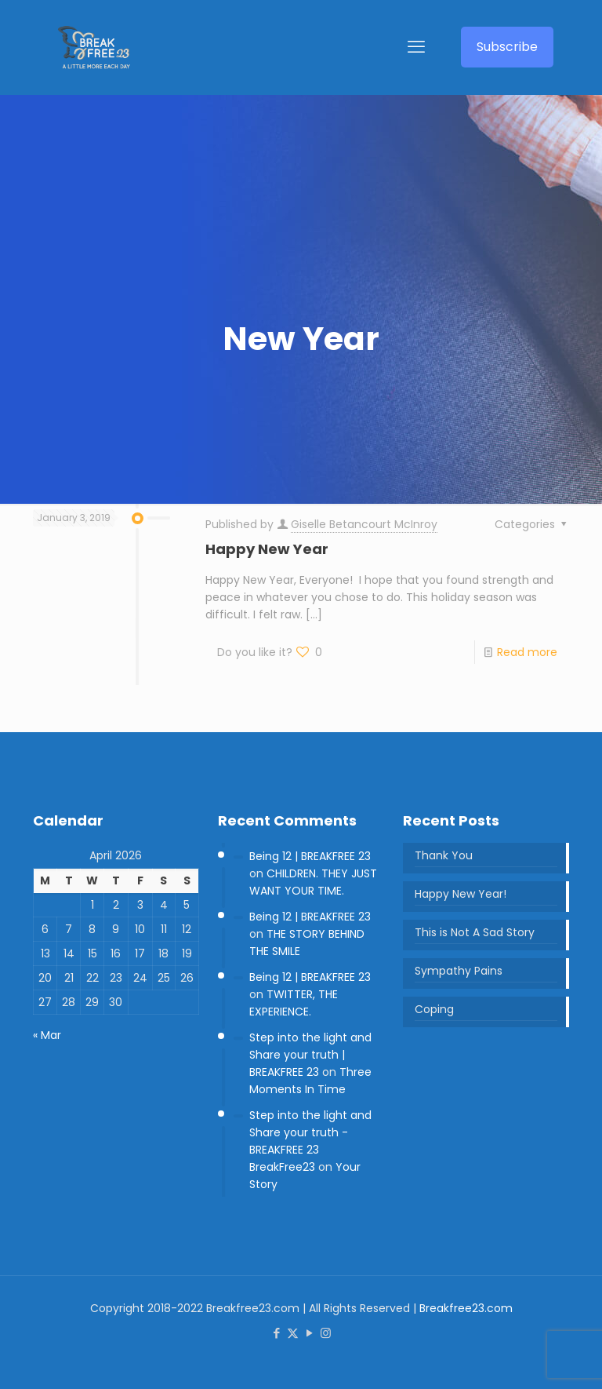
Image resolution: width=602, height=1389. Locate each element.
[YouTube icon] (309, 1333)
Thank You (444, 855)
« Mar (47, 1035)
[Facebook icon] (276, 1333)
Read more (527, 652)
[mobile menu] (416, 47)
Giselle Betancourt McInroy (364, 524)
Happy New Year (266, 549)
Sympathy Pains (458, 971)
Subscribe (507, 47)
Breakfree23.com (466, 1308)
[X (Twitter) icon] (293, 1333)
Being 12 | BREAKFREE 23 (310, 856)
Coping (434, 1009)
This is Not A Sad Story (475, 932)
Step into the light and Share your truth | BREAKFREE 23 (310, 1055)
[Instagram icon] (326, 1333)
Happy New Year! (460, 894)
